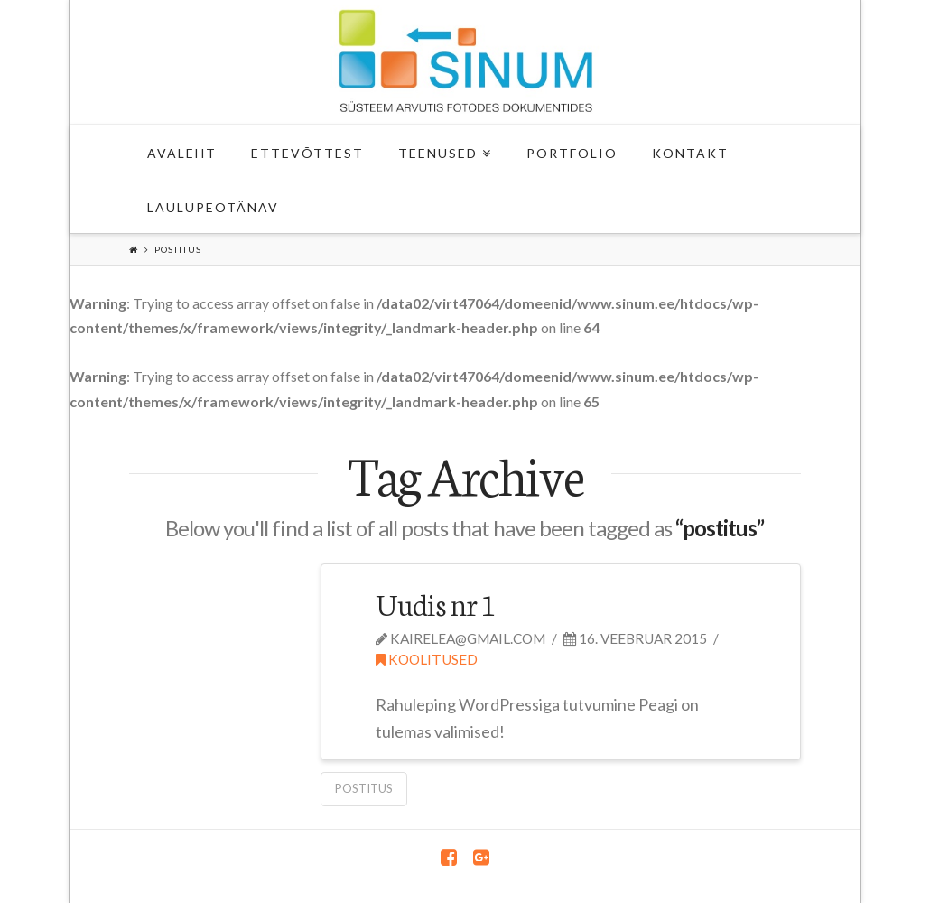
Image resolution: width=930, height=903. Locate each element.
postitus (364, 788)
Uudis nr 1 (435, 603)
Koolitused (427, 659)
